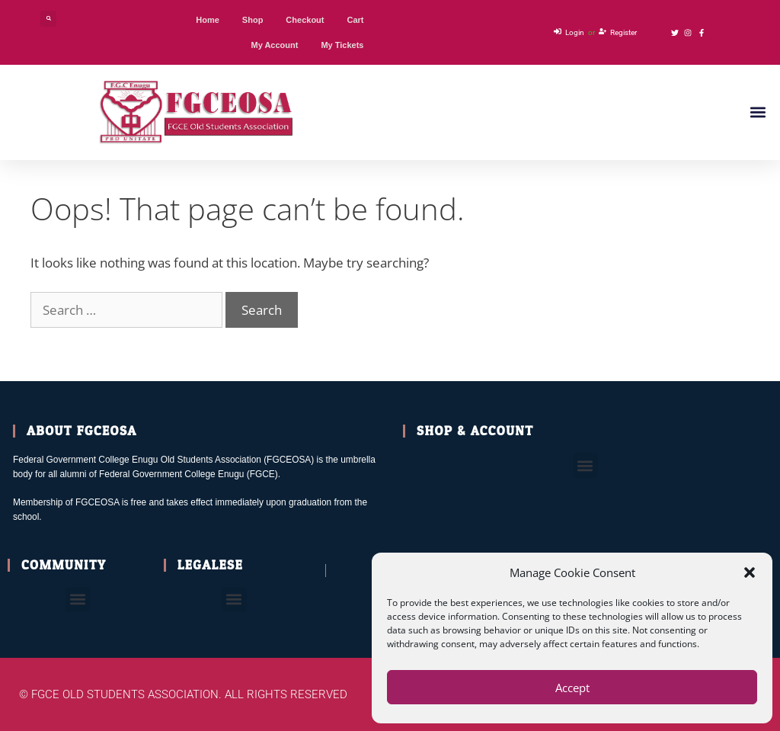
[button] (749, 572)
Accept (572, 687)
